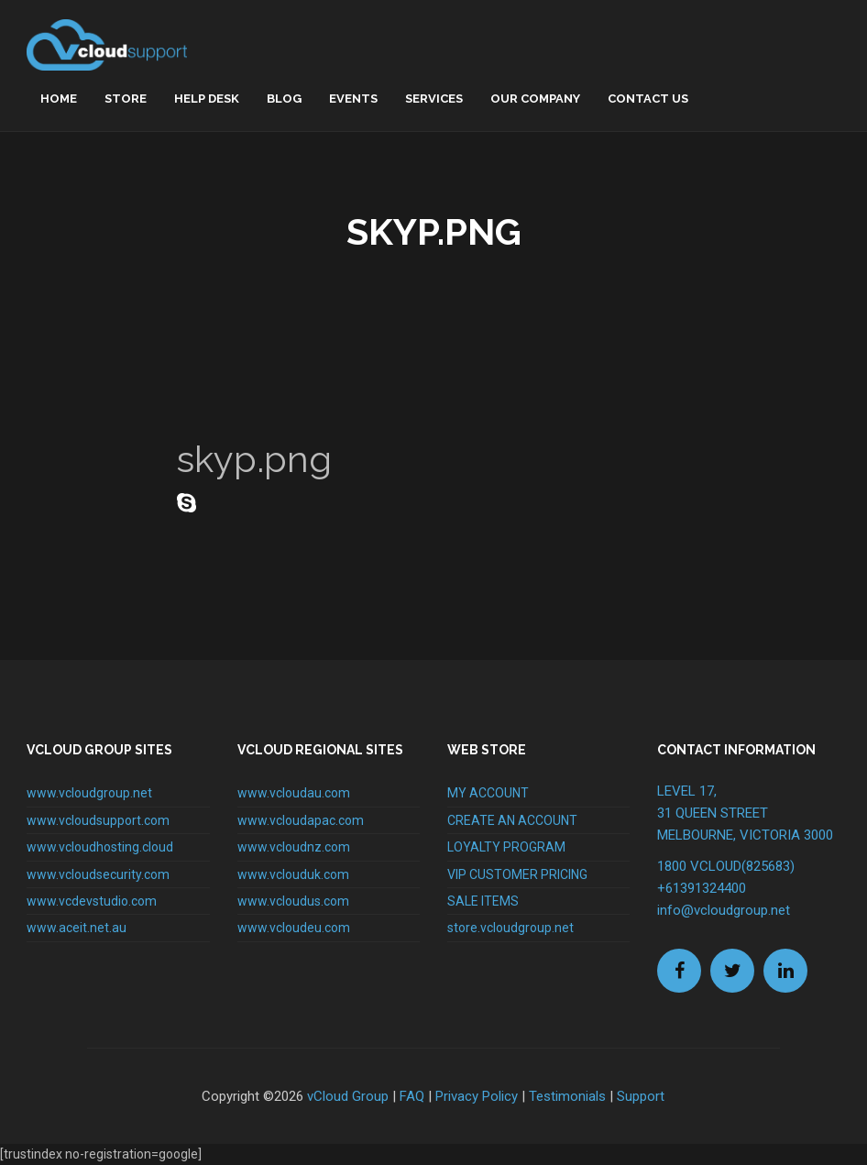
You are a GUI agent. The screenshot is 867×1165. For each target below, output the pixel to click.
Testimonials (567, 1096)
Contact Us (648, 98)
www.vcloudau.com (293, 793)
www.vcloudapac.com (300, 820)
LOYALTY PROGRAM (506, 847)
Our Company (535, 98)
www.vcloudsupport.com (98, 820)
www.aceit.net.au (76, 927)
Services (434, 98)
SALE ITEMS (483, 901)
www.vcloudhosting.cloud (100, 847)
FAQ (412, 1096)
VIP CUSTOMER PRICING (517, 874)
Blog (284, 98)
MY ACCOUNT (488, 793)
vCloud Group (348, 1096)
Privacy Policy (476, 1096)
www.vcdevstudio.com (92, 901)
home (58, 98)
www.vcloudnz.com (293, 847)
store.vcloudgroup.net (510, 927)
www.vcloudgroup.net (89, 793)
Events (353, 98)
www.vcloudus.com (293, 901)
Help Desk (206, 98)
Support (640, 1096)
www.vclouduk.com (293, 874)
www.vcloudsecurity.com (98, 874)
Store (125, 98)
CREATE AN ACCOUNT (512, 820)
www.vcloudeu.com (293, 927)
